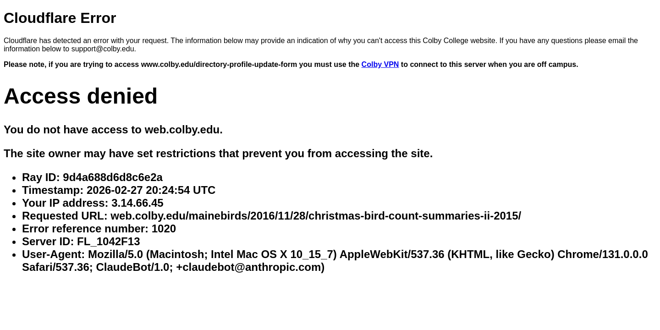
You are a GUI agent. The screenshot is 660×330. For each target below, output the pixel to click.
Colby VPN (380, 64)
